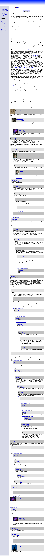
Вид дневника (3, 23)
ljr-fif (2, 16)
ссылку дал (23, 122)
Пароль (2, 22)
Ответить (11, 146)
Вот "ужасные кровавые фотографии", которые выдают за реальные (23, 85)
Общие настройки (4, 14)
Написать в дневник (4, 10)
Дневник (2, 20)
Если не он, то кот (31, 49)
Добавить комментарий (26, 107)
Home (2, 8)
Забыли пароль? (4, 28)
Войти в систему (3, 7)
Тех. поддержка (3, 30)
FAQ (2, 29)
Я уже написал (14, 122)
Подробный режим (5, 11)
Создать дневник (4, 9)
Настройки (3, 19)
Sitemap (2, 15)
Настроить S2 (3, 26)
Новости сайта (3, 13)
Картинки (2, 21)
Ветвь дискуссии (15, 146)
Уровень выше (16, 152)
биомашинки (35, 55)
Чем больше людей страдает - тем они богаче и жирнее (24, 67)
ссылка (23, 120)
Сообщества (3, 24)
